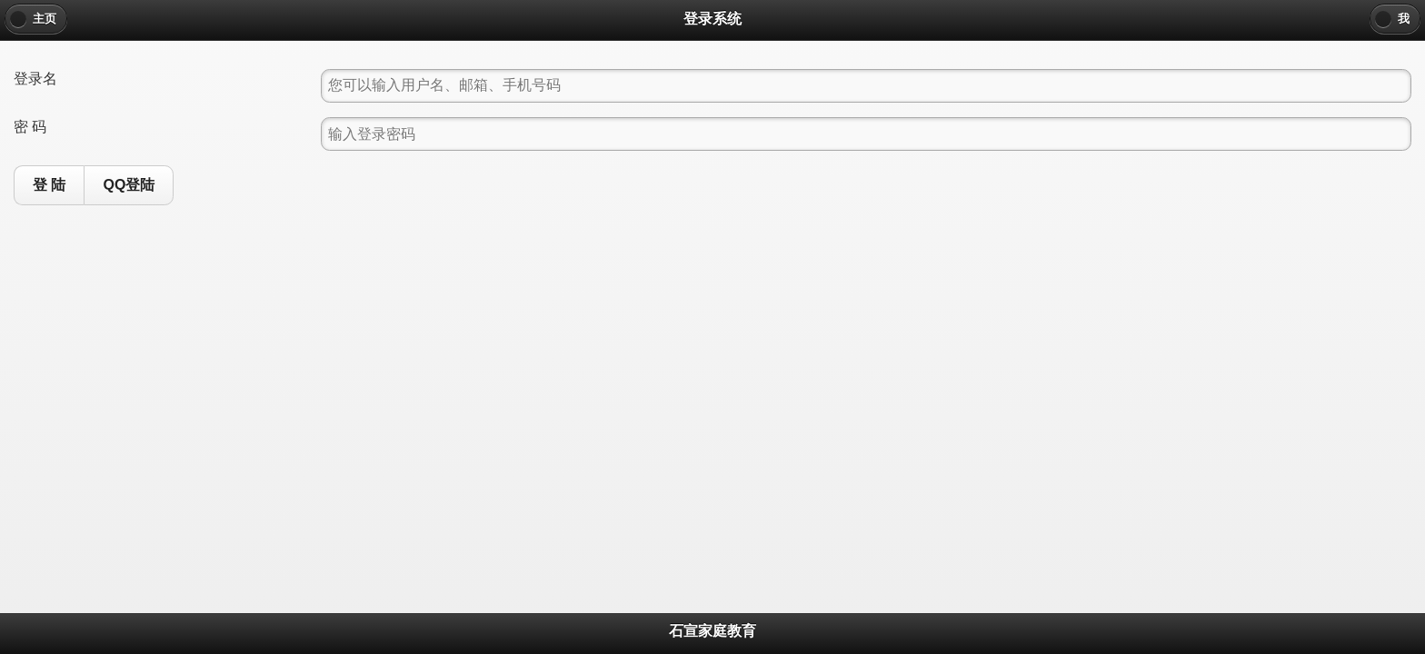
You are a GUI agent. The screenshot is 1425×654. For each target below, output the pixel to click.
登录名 (35, 78)
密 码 (30, 126)
